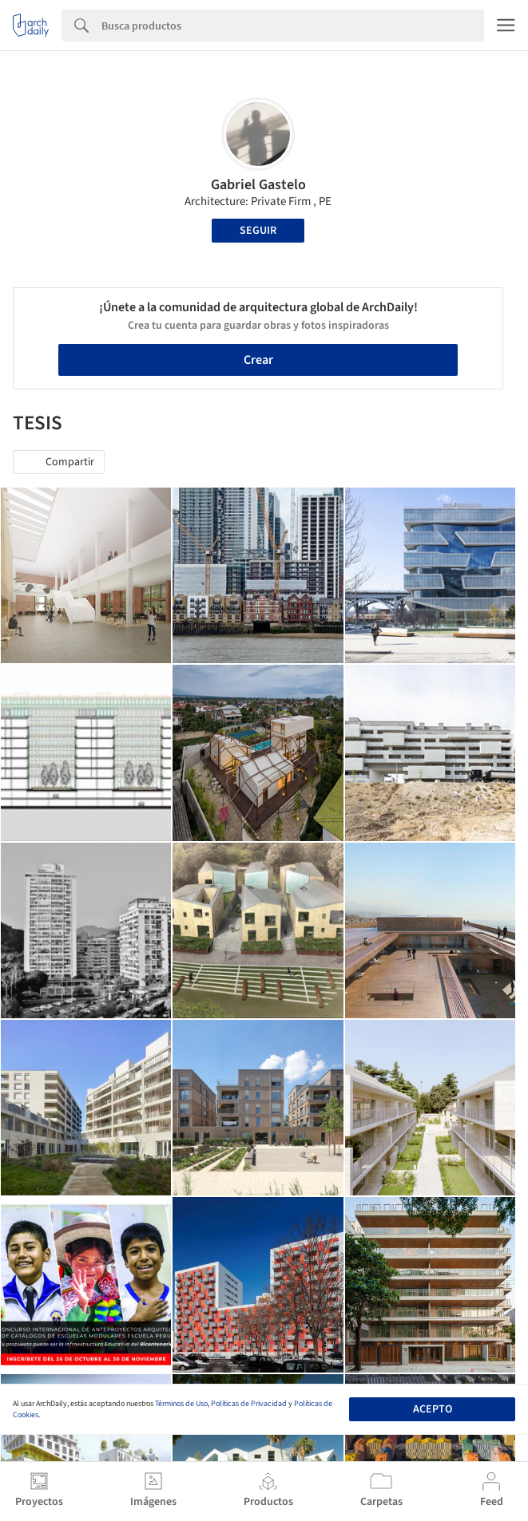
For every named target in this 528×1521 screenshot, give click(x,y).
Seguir (258, 231)
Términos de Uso (181, 1403)
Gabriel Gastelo (258, 185)
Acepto (432, 1409)
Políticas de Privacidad (249, 1403)
